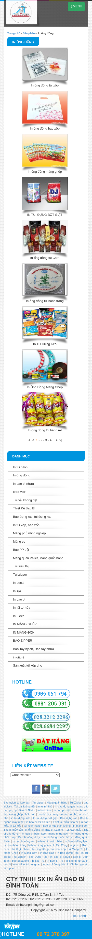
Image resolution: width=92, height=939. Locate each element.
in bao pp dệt (61, 810)
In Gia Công (59, 845)
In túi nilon (20, 467)
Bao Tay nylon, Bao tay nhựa (33, 649)
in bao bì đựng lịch (54, 864)
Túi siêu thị (20, 566)
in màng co (79, 825)
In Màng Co (75, 849)
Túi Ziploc (75, 802)
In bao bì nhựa (23, 484)
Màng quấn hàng (57, 802)
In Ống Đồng (40, 849)
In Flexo (18, 616)
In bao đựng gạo (65, 806)
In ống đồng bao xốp (45, 128)
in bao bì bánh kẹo (34, 833)
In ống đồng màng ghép (45, 171)
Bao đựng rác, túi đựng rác (32, 517)
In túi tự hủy (21, 607)
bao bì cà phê (20, 860)
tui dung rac (33, 864)
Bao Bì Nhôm (27, 810)
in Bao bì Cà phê (53, 829)
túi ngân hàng (31, 825)
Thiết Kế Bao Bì (24, 508)
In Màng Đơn (29, 852)
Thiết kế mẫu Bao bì (66, 822)
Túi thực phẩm (20, 849)
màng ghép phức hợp (22, 814)
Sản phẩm (29, 33)
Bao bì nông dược (29, 837)
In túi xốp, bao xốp (26, 525)
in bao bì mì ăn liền (37, 822)
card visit (19, 492)
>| (60, 440)
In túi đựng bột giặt (45, 818)
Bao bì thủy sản (13, 829)
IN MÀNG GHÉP (25, 624)
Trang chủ (13, 33)
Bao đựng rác (68, 818)
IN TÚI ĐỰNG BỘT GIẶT (44, 215)
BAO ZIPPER (22, 640)
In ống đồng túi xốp (45, 85)
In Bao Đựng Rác (67, 852)
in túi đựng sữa (20, 818)
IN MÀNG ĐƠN (24, 632)
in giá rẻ (18, 657)
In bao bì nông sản (24, 841)
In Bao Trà (37, 860)
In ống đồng (23, 42)
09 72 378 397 (53, 934)
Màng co (19, 541)
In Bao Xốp (59, 849)
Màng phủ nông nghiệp (29, 533)
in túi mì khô (45, 806)
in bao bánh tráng (15, 845)
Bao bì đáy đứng (48, 814)
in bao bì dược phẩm (50, 841)
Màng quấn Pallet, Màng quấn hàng (38, 558)
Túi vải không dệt (25, 500)
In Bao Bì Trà (55, 860)
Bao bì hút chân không (56, 825)
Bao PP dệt (21, 550)
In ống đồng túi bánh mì (45, 430)
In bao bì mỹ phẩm (39, 845)
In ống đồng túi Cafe (44, 258)
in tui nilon (19, 864)
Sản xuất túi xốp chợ (27, 665)
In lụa (17, 591)
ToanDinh (79, 916)
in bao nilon (44, 810)
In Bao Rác (47, 852)
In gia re (74, 845)
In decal (18, 583)
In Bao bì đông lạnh (76, 841)
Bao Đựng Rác (38, 856)
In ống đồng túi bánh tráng (45, 301)
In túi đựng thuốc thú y (57, 837)
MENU (76, 6)
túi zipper (20, 856)
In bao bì (19, 599)
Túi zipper (20, 574)
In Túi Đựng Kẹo (44, 344)
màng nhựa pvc (57, 833)
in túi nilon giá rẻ (77, 864)
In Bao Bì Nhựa (60, 856)
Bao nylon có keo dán (17, 802)
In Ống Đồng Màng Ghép (45, 387)
